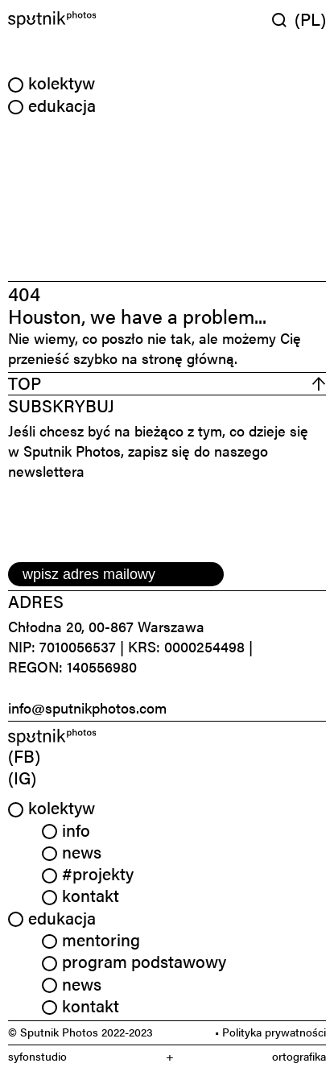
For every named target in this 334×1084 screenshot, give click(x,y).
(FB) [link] (24, 755)
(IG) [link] (22, 777)
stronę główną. (189, 358)
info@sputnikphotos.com (87, 707)
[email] (116, 574)
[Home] (85, 19)
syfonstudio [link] (37, 1056)
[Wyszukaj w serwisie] (283, 19)
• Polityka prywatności (270, 1032)
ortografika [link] (299, 1056)
